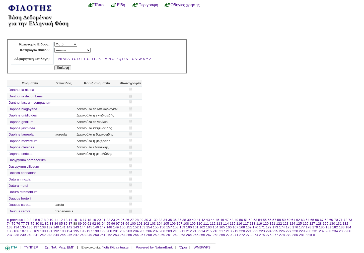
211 (182, 231)
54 (260, 220)
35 (170, 220)
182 (335, 227)
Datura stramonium (23, 192)
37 (179, 220)
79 (32, 223)
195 (76, 231)
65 (312, 220)
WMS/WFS (202, 247)
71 (341, 220)
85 (61, 223)
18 (89, 220)
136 (30, 227)
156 (162, 227)
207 (156, 231)
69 (331, 220)
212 (189, 231)
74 (9, 223)
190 (43, 231)
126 (306, 223)
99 (127, 223)
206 (149, 231)
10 (51, 220)
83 (51, 223)
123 (286, 223)
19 (94, 220)
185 (10, 231)
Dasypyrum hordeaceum (27, 160)
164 (216, 227)
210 (176, 231)
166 (229, 227)
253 (116, 235)
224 (268, 231)
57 (274, 220)
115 (233, 223)
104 (160, 223)
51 (246, 220)
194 (69, 231)
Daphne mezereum (23, 141)
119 (259, 223)
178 (308, 227)
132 (345, 223)
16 (80, 220)
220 (242, 231)
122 (279, 223)
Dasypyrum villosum (24, 166)
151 (129, 227)
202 (122, 231)
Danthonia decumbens (26, 96)
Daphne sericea (20, 154)
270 (229, 235)
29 (141, 220)
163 (209, 227)
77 (23, 223)
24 (118, 220)
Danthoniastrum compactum (30, 102)
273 (249, 235)
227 (289, 231)
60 (288, 220)
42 (203, 220)
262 (176, 235)
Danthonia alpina (21, 90)
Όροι (183, 247)
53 (255, 220)
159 (182, 227)
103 (153, 223)
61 (293, 220)
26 (127, 220)
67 (322, 220)
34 (165, 220)
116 (239, 223)
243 (49, 235)
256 (136, 235)
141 (63, 227)
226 (282, 231)
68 (326, 220)
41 (198, 220)
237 (10, 235)
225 (275, 231)
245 (63, 235)
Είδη (121, 5)
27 (132, 220)
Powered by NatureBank (154, 247)
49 (236, 220)
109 (193, 223)
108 (186, 223)
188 (30, 231)
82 (46, 223)
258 (149, 235)
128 (319, 223)
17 (85, 220)
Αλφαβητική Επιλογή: (32, 59)
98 (122, 223)
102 (146, 223)
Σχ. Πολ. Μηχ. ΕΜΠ (59, 247)
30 (146, 220)
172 (268, 227)
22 (108, 220)
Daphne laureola (21, 134)
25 (122, 220)
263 (182, 235)
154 (149, 227)
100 (133, 223)
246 (69, 235)
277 (275, 235)
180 (322, 227)
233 (328, 231)
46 (222, 220)
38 (184, 220)
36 (175, 220)
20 (99, 220)
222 (255, 231)
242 (43, 235)
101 (139, 223)
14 (70, 220)
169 (249, 227)
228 (295, 231)
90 (85, 223)
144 (83, 227)
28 (137, 220)
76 (18, 223)
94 (103, 223)
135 (23, 227)
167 (235, 227)
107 (179, 223)
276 (268, 235)
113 (219, 223)
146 (96, 227)
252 (109, 235)
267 (209, 235)
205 (142, 231)
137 (36, 227)
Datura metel (18, 185)
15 (75, 220)
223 (262, 231)
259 (156, 235)
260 (162, 235)
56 (269, 220)
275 (262, 235)
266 (202, 235)
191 (49, 231)
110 (199, 223)
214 (202, 231)
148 (109, 227)
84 (56, 223)
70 (336, 220)
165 (222, 227)
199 (103, 231)
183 (342, 227)
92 (94, 223)
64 (307, 220)
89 (80, 223)
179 (315, 227)
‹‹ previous (15, 220)
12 (61, 220)
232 (322, 231)
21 (103, 220)
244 (56, 235)
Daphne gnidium (21, 122)
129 (325, 223)
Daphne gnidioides (23, 115)
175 (289, 227)
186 (16, 231)
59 (284, 220)
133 (10, 227)
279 (289, 235)
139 (49, 227)
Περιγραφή (148, 5)
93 (99, 223)
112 (212, 223)
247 (76, 235)
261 (169, 235)
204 (136, 231)
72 (345, 220)
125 (299, 223)
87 (70, 223)
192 (56, 231)
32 (156, 220)
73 (350, 220)
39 (189, 220)
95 (108, 223)
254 (122, 235)
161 (195, 227)
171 (262, 227)
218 (229, 231)
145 (89, 227)
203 (129, 231)
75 (13, 223)
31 (151, 220)
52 (250, 220)
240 (30, 235)
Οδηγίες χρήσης (185, 5)
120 (266, 223)
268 (216, 235)
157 (169, 227)
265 (195, 235)
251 (103, 235)
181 (328, 227)
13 (65, 220)
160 (189, 227)
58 (279, 220)
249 (89, 235)
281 (302, 235)
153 (142, 227)
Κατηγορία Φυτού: (35, 50)
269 (222, 235)
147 (103, 227)
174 (282, 227)
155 (156, 227)
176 (295, 227)
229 (302, 231)
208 (162, 231)
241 (36, 235)
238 (16, 235)
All (60, 59)
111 (206, 223)
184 (348, 227)
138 (43, 227)
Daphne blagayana (23, 109)
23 (113, 220)
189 (36, 231)
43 (208, 220)
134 (16, 227)
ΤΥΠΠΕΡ (31, 247)
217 (222, 231)
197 (89, 231)
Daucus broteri (20, 198)
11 (56, 220)
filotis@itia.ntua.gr (115, 247)
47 (227, 220)
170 (255, 227)
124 (292, 223)
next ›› (310, 235)
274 (255, 235)
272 (242, 235)
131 (339, 223)
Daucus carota (20, 205)
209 (169, 231)
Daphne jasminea (22, 128)
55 (265, 220)
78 (28, 223)
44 (212, 220)
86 (65, 223)
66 (317, 220)
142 (69, 227)
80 (37, 223)
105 (166, 223)
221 (249, 231)
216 (216, 231)
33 (160, 220)
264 (189, 235)
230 (308, 231)
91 (89, 223)
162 (202, 227)
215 (209, 231)
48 (232, 220)
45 (217, 220)
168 (242, 227)
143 (76, 227)
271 (235, 235)
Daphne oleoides (21, 147)
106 (173, 223)
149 (116, 227)
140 (56, 227)
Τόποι (99, 5)
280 (295, 235)
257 (142, 235)
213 (195, 231)
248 (83, 235)
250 (96, 235)
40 (193, 220)
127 (312, 223)
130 (332, 223)
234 (335, 231)
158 (176, 227)
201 (116, 231)
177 (302, 227)
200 (109, 231)
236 (348, 231)
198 (96, 231)
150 (122, 227)
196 (83, 231)
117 (246, 223)
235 (342, 231)
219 (235, 231)
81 (42, 223)
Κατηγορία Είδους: (34, 44)
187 (23, 231)
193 (63, 231)
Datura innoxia (20, 179)
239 (23, 235)
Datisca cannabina (23, 173)
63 (303, 220)
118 (252, 223)
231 (315, 231)
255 (129, 235)
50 (241, 220)
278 (282, 235)
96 (113, 223)
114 (226, 223)
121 (272, 223)
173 (275, 227)
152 (136, 227)
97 (118, 223)
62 (298, 220)
